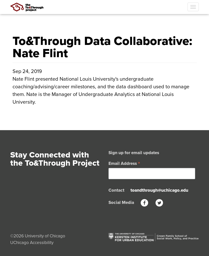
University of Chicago (45, 236)
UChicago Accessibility (31, 242)
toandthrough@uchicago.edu (159, 190)
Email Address (124, 163)
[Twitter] (159, 202)
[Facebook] (144, 202)
